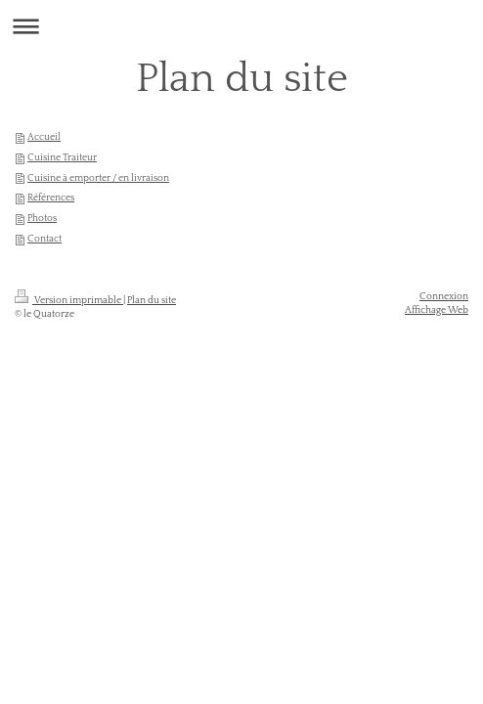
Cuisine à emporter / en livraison (98, 178)
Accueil (44, 137)
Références (50, 197)
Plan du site (151, 300)
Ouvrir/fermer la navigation (241, 26)
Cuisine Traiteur (62, 157)
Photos (42, 218)
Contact (44, 238)
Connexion (443, 296)
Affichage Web (436, 310)
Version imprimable (69, 300)
